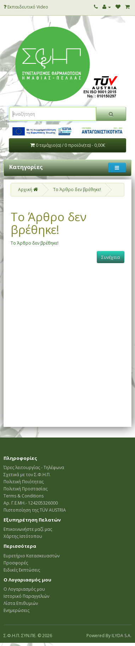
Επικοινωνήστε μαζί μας (28, 529)
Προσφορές (16, 563)
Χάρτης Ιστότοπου (23, 536)
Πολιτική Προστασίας (25, 489)
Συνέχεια (110, 257)
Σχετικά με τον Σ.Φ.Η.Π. (27, 475)
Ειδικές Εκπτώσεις (22, 570)
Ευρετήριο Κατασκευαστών (32, 556)
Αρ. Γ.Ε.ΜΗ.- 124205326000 (31, 503)
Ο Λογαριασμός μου (24, 589)
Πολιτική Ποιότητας (24, 482)
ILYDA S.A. (121, 636)
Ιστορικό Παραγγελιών (26, 596)
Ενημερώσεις (16, 610)
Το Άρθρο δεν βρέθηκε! (77, 189)
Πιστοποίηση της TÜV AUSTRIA (35, 510)
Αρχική (28, 189)
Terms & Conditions (24, 496)
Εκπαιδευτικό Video (26, 7)
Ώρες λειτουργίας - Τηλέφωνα (34, 467)
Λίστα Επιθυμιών (21, 603)
